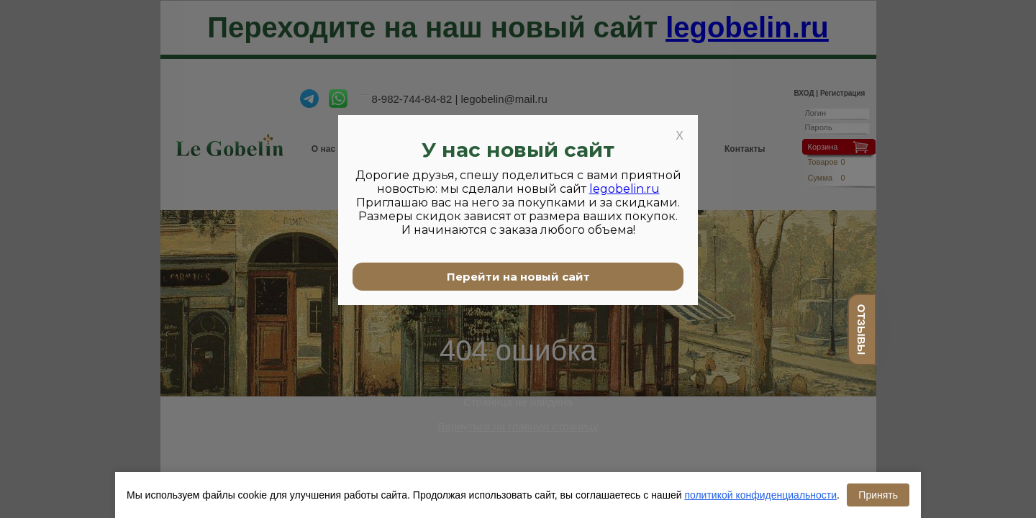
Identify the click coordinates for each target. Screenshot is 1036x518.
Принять (878, 495)
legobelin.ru (624, 189)
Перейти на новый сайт (518, 276)
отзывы (861, 329)
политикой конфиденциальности (760, 495)
